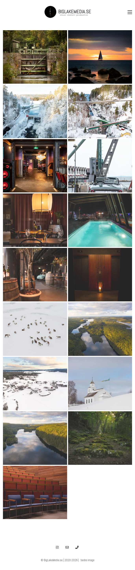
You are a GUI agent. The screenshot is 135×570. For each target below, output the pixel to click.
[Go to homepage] (67, 12)
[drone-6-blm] (35, 329)
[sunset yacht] (100, 57)
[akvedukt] (35, 111)
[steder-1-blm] (100, 438)
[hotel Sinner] (100, 274)
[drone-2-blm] (35, 383)
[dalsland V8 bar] (35, 166)
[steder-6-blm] (100, 383)
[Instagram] (57, 547)
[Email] (67, 547)
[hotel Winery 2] (35, 220)
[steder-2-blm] (35, 492)
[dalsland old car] (100, 166)
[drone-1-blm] (35, 438)
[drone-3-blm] (100, 329)
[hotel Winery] (100, 220)
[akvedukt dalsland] (100, 111)
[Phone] (77, 547)
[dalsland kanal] (35, 57)
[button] (130, 12)
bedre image (87, 560)
